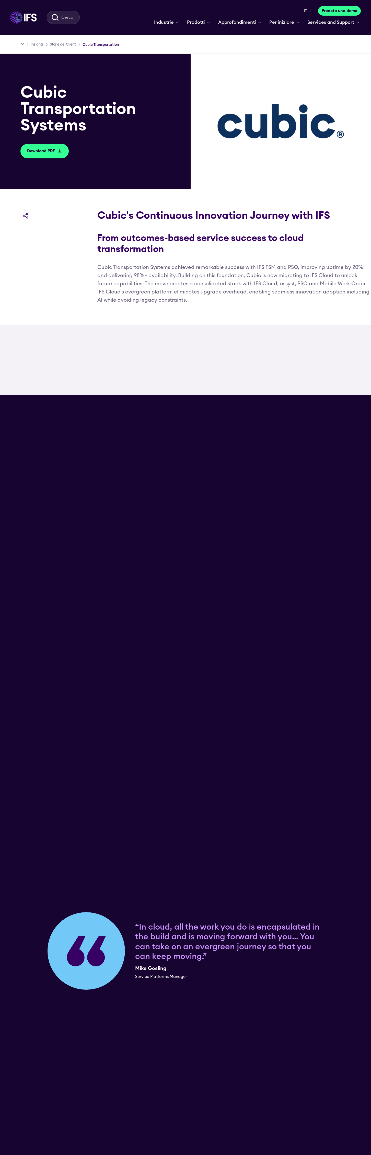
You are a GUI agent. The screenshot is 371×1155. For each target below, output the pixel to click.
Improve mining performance (281, 938)
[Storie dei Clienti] (63, 44)
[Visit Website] (170, 822)
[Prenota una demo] (339, 11)
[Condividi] (25, 216)
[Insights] (37, 44)
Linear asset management (53, 938)
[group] (185, 436)
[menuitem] (23, 17)
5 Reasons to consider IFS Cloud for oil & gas (181, 938)
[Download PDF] (44, 151)
